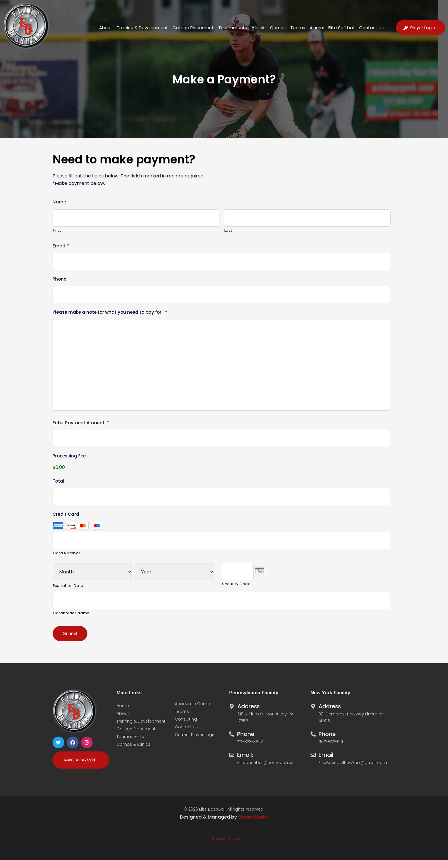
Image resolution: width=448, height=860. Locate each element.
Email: (245, 755)
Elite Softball (341, 28)
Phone (59, 279)
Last (228, 230)
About (105, 28)
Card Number (66, 553)
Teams (297, 28)
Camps (278, 28)
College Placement (193, 28)
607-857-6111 (331, 741)
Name (59, 202)
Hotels (258, 28)
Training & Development (142, 28)
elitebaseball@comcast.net (265, 762)
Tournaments (232, 28)
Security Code (236, 584)
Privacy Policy (226, 838)
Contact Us (371, 28)
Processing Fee (69, 456)
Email (61, 246)
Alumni (317, 28)
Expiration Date (68, 585)
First (57, 230)
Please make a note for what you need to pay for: (110, 312)
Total (58, 481)
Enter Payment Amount (81, 423)
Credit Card (66, 514)
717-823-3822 (250, 741)
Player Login (422, 28)
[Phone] (231, 732)
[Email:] (231, 753)
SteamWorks (253, 816)
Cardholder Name (71, 613)
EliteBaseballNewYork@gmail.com (353, 762)
